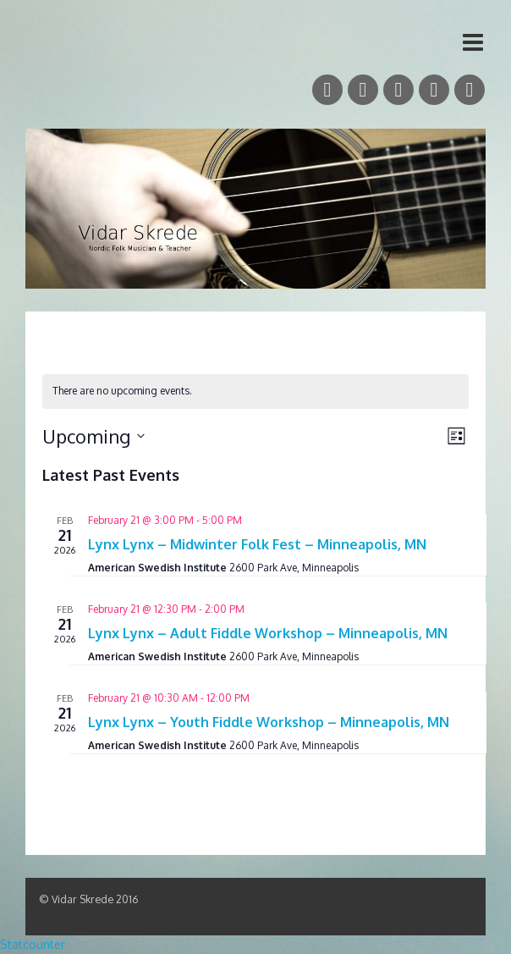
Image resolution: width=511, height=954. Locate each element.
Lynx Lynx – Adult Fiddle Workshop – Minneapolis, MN (268, 633)
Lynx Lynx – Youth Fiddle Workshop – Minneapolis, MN (268, 722)
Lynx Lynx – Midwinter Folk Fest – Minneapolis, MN (257, 544)
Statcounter (32, 944)
